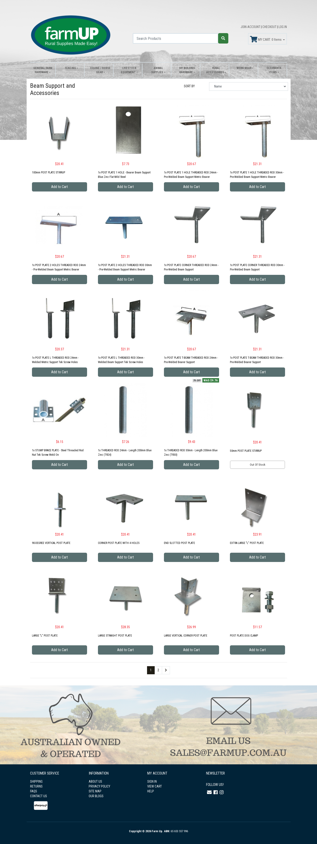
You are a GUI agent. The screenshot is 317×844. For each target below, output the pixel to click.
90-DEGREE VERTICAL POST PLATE (51, 543)
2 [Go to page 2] (158, 670)
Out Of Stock (257, 464)
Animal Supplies (157, 70)
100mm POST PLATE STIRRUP (48, 172)
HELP (150, 791)
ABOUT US (95, 781)
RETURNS (36, 786)
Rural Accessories (215, 70)
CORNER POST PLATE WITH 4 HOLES (118, 543)
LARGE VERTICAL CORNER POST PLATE (185, 635)
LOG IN (283, 27)
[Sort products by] (248, 86)
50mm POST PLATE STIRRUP (246, 450)
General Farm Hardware (42, 70)
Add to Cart (59, 187)
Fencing (70, 68)
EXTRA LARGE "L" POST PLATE (247, 543)
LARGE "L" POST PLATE (45, 635)
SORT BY (189, 86)
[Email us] (209, 792)
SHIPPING (36, 781)
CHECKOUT (269, 27)
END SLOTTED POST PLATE (179, 543)
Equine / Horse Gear (100, 70)
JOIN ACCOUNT (251, 27)
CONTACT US (38, 796)
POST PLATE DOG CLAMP (244, 635)
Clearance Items (274, 70)
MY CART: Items (266, 39)
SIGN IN (152, 781)
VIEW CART (154, 786)
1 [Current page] (151, 670)
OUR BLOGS (96, 796)
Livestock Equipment (128, 70)
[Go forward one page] (166, 670)
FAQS (33, 791)
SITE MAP (95, 791)
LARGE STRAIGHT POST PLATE (115, 635)
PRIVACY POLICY (99, 786)
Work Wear (244, 68)
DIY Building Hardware (187, 70)
